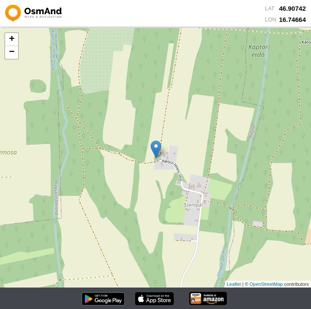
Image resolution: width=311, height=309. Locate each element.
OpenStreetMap (266, 284)
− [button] (12, 52)
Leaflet (234, 284)
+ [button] (12, 39)
